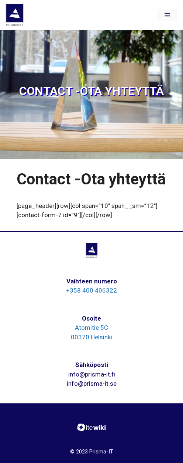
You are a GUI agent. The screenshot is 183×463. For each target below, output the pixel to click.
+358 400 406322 (91, 290)
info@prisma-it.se (92, 383)
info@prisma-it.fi (91, 374)
